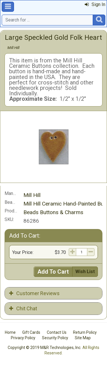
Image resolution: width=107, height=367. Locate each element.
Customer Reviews (34, 293)
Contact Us (56, 332)
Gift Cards (31, 332)
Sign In (95, 4)
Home (10, 332)
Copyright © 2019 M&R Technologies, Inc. (44, 347)
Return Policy (85, 332)
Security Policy (55, 338)
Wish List (85, 271)
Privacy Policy (23, 338)
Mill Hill (13, 47)
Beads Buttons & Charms (53, 212)
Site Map (83, 338)
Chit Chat (23, 308)
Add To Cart (53, 271)
